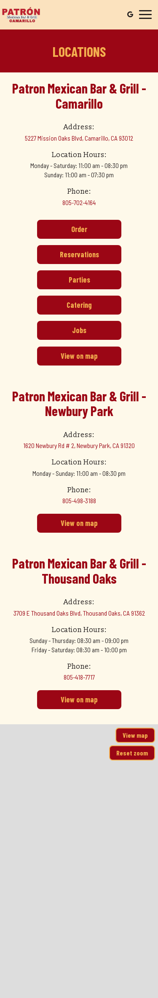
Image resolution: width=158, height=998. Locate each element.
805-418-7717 (79, 677)
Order (62, 231)
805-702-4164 (79, 202)
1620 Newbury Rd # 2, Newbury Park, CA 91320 (79, 445)
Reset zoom (132, 753)
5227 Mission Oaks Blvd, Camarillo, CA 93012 (79, 138)
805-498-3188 (79, 500)
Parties (63, 282)
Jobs (61, 332)
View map (135, 735)
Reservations (68, 256)
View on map (67, 358)
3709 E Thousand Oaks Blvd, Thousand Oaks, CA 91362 (79, 613)
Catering (64, 307)
